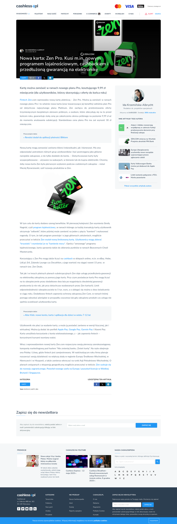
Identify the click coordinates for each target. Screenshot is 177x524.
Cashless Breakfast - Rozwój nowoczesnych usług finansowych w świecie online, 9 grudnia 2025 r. (99, 476)
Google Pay (74, 329)
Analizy (48, 511)
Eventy (108, 14)
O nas (131, 14)
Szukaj (71, 507)
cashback (68, 258)
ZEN (37, 389)
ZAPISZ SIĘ (146, 425)
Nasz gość (51, 14)
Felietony (39, 14)
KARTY (24, 78)
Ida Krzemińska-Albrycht (34, 50)
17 (32, 78)
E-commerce (91, 14)
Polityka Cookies (99, 511)
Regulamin (96, 507)
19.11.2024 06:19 (30, 52)
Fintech (23, 99)
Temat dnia (49, 499)
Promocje (21, 450)
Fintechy (65, 14)
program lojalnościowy (44, 227)
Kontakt (96, 515)
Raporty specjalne (75, 511)
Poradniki (77, 14)
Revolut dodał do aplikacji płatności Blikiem (45, 137)
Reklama (96, 503)
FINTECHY (27, 389)
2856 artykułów (150, 113)
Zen (30, 99)
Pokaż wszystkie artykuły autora (137, 186)
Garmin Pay (87, 329)
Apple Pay (63, 329)
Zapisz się (147, 505)
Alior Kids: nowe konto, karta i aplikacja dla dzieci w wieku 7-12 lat (57, 315)
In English (119, 14)
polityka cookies (100, 520)
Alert (71, 503)
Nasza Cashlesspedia (76, 499)
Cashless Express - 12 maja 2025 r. (75, 472)
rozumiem (154, 520)
